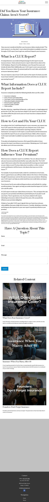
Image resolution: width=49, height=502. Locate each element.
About (24, 500)
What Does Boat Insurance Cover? (16, 318)
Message (4, 255)
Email (2, 245)
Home (24, 498)
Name (3, 236)
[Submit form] (4, 269)
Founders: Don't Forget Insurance (16, 407)
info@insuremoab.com (24, 488)
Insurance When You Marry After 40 (17, 362)
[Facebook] (24, 490)
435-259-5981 (26, 478)
